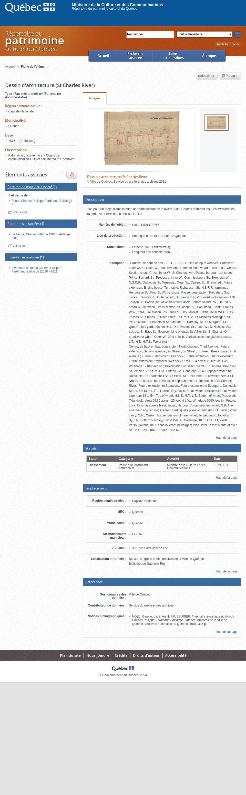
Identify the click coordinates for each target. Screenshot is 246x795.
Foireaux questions (173, 55)
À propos (209, 55)
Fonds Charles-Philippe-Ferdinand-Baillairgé (42, 201)
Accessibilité (176, 655)
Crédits (121, 655)
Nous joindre (97, 655)
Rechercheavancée (135, 55)
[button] (162, 199)
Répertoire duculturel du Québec (34, 41)
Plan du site (70, 655)
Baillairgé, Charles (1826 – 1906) (34, 234)
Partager (230, 76)
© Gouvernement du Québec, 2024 (123, 675)
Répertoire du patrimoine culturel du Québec (104, 9)
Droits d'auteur (146, 655)
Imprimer (206, 76)
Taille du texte (228, 45)
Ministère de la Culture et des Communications (117, 5)
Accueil (103, 55)
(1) (32, 186)
